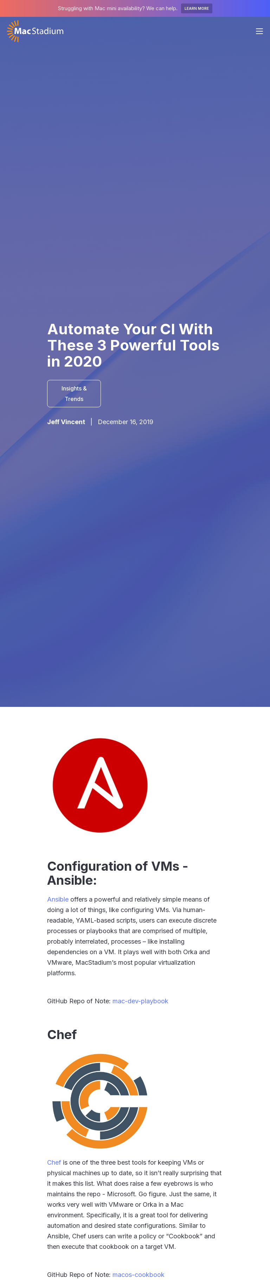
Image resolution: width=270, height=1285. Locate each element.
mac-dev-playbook (140, 1001)
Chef (54, 1162)
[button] (259, 31)
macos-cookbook (138, 1274)
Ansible (58, 899)
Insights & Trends (74, 393)
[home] (35, 31)
